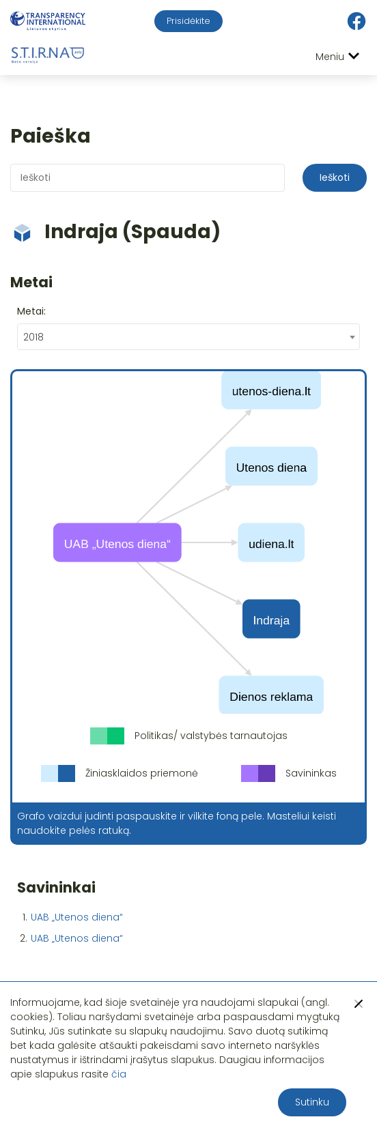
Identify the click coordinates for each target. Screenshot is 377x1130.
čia (118, 1074)
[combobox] (188, 336)
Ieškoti (335, 177)
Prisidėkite (188, 20)
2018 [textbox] (33, 337)
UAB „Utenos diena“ (77, 917)
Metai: (31, 311)
